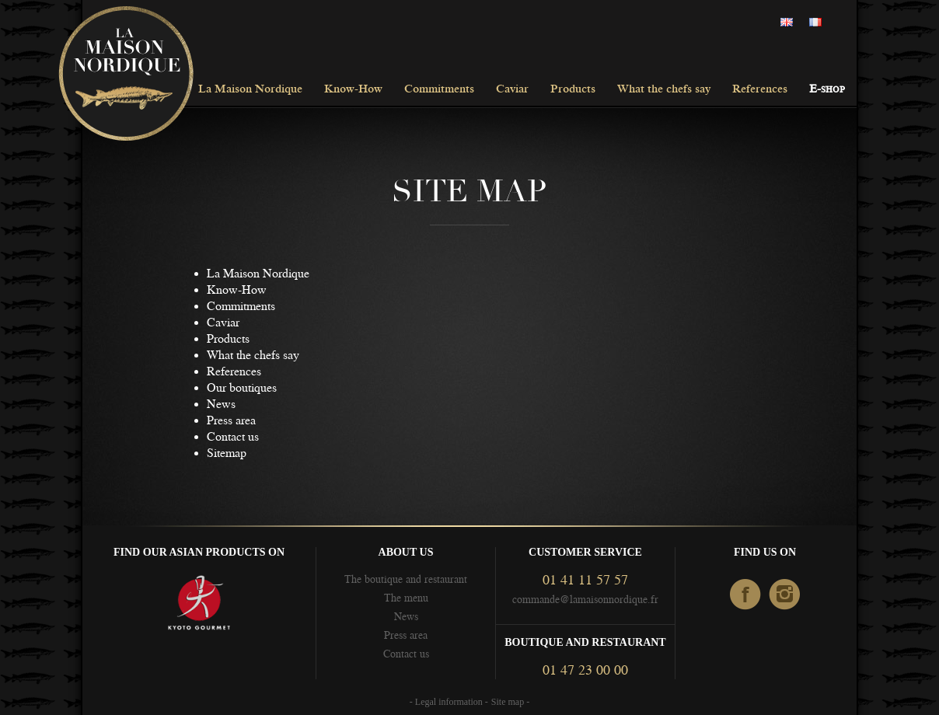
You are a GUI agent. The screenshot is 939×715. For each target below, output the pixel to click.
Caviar (512, 90)
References (759, 90)
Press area (231, 420)
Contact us (233, 437)
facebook (745, 595)
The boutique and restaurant (405, 579)
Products (572, 90)
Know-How (353, 90)
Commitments (439, 90)
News (221, 404)
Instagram (785, 595)
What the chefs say (663, 90)
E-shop (827, 90)
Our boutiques (242, 388)
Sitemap (226, 453)
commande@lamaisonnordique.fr (585, 599)
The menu (406, 597)
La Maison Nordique (250, 90)
